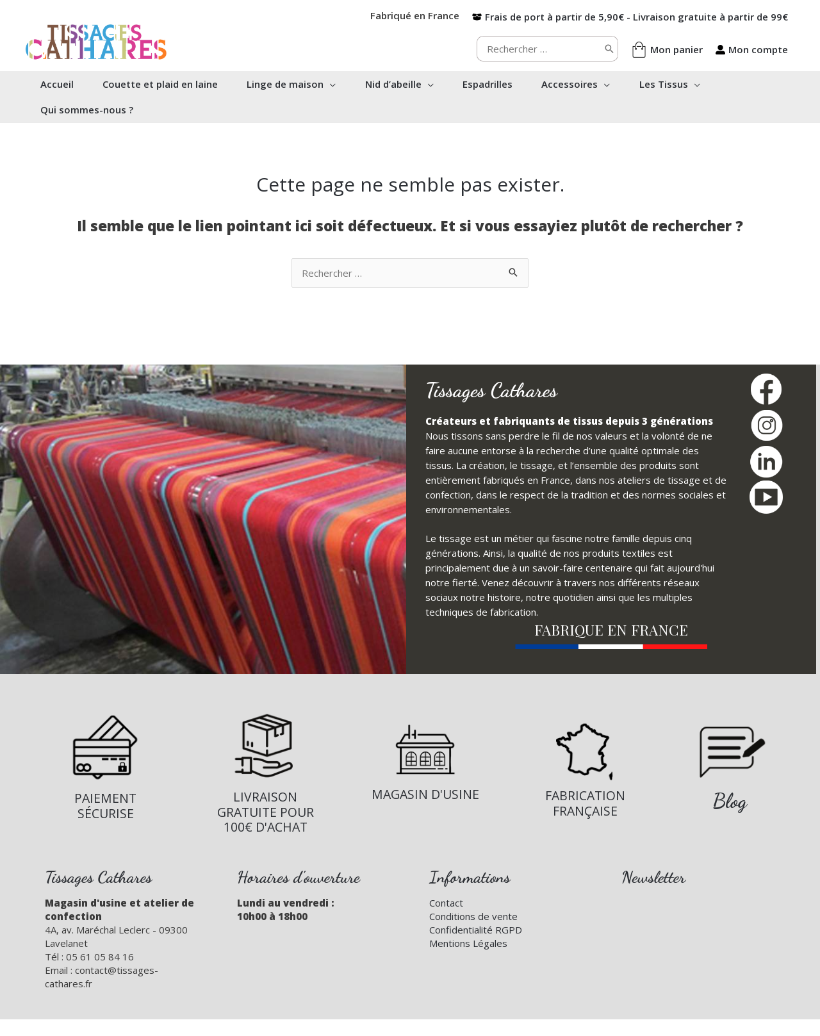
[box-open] (630, 16)
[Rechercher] (609, 49)
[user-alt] (752, 49)
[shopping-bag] (667, 50)
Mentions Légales (468, 943)
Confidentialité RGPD (475, 929)
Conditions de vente (473, 916)
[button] (334, 84)
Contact (446, 902)
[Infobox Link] (105, 766)
